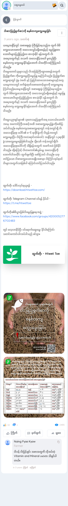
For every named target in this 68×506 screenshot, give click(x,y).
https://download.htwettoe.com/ (24, 190)
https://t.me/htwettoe (17, 203)
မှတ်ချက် (34, 433)
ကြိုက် (12, 433)
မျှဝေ (56, 433)
